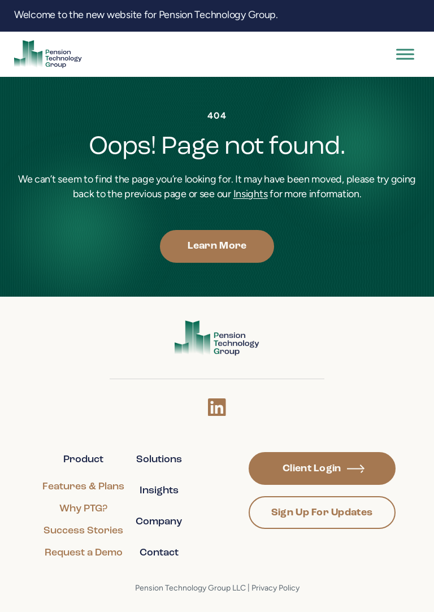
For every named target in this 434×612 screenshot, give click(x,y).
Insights (250, 194)
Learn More (217, 246)
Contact (159, 553)
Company (159, 521)
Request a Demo (84, 553)
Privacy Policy (275, 588)
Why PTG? (83, 509)
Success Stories (83, 531)
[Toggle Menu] (405, 54)
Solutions (159, 459)
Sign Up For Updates (321, 512)
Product (83, 459)
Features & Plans (83, 486)
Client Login (323, 468)
